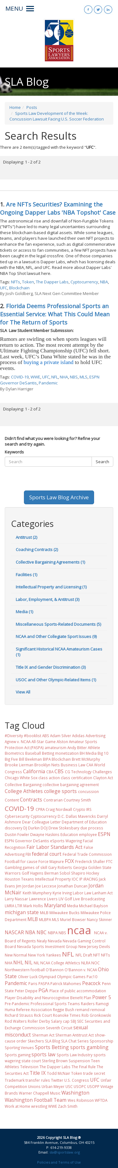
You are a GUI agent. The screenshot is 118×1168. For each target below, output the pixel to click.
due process (91, 827)
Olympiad (47, 976)
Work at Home (17, 1106)
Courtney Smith (77, 799)
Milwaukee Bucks (64, 912)
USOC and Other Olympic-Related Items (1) (56, 680)
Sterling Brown (55, 1060)
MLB (32, 919)
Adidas (78, 735)
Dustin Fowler (17, 834)
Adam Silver (60, 735)
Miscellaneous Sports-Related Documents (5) (58, 624)
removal (97, 1009)
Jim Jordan (25, 885)
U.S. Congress (76, 1080)
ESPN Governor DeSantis (27, 840)
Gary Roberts (60, 867)
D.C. (61, 816)
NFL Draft (84, 954)
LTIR (18, 905)
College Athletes (24, 791)
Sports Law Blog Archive (59, 497)
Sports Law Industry (75, 1054)
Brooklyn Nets (47, 764)
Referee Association (34, 1009)
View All (23, 692)
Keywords (14, 452)
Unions (34, 1086)
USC (69, 1086)
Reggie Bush (63, 1009)
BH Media (88, 753)
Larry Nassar (16, 898)
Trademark (15, 1080)
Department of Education (84, 821)
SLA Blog (52, 1040)
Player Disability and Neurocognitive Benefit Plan (48, 997)
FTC (109, 861)
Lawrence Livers (43, 898)
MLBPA (45, 919)
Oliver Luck (27, 976)
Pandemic (48, 383)
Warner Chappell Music (39, 1093)
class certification (76, 777)
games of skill (35, 867)
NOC (95, 962)
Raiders (88, 1003)
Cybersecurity (17, 816)
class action (49, 777)
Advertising (95, 735)
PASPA (43, 983)
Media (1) (24, 611)
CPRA (40, 809)
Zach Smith (67, 1106)
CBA (49, 771)
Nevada (55, 940)
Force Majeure (51, 861)
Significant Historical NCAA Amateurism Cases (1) (59, 652)
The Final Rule (83, 1066)
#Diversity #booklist (23, 735)
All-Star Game (43, 741)
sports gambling (89, 1047)
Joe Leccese (45, 885)
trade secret (94, 1073)
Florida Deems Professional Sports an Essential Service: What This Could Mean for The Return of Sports (55, 314)
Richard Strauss (19, 1015)
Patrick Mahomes (65, 983)
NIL (28, 962)
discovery (13, 827)
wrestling (39, 1106)
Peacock (91, 983)
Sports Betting (52, 1047)
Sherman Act (43, 1034)
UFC (3, 288)
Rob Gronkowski (96, 1015)
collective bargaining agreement (70, 784)
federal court (46, 853)
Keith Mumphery (37, 892)
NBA (104, 282)
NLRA (85, 962)
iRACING (90, 878)
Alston (62, 741)
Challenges (102, 771)
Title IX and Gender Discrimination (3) (51, 667)
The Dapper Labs (52, 282)
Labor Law (82, 892)
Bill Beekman (30, 759)
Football (12, 861)
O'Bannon (55, 969)
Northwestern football (25, 969)
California (34, 771)
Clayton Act (103, 777)
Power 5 (101, 997)
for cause (28, 861)
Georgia (80, 867)
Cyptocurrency (84, 282)
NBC (42, 932)
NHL (18, 962)
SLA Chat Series (75, 1040)
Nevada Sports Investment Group (47, 946)
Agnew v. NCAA (18, 741)
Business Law (73, 764)
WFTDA (101, 1100)
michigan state (22, 912)
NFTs (15, 282)
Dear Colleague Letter (41, 821)
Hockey (92, 873)
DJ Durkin (31, 827)
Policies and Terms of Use (59, 1162)
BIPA (47, 759)
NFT (96, 954)
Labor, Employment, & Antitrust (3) (47, 599)
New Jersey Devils (94, 946)
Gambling (13, 867)
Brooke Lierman (19, 764)
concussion (88, 791)
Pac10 (92, 976)
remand (82, 1009)
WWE (35, 377)
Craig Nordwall (59, 809)
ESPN (104, 834)
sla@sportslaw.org (64, 1152)
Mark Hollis (33, 905)
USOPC (80, 1086)
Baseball (33, 753)
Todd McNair (58, 1073)
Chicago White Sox (21, 777)
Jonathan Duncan (72, 885)
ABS (45, 735)
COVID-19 (20, 377)
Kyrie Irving (62, 892)
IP (80, 878)
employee (88, 834)
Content (12, 799)
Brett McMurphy (86, 759)
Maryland (55, 905)
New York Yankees (44, 954)
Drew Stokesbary (63, 827)
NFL (54, 377)
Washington (75, 1092)
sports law (43, 1054)
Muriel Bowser (73, 919)
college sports (60, 791)
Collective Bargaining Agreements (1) (50, 562)
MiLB (44, 912)
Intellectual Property (53, 878)
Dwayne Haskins (44, 834)
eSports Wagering (66, 840)
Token (28, 282)
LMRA (9, 905)
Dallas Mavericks (81, 816)
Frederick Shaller (90, 861)
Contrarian (53, 799)
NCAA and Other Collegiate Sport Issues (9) (56, 636)
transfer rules (37, 1080)
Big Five (11, 759)
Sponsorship (101, 1040)
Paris (32, 983)
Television (29, 1066)
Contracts (31, 799)
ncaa (79, 930)
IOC (75, 878)
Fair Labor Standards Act (54, 847)
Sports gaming (18, 1054)
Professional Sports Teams (55, 1003)
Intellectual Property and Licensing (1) (51, 587)
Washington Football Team (35, 1099)
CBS (59, 771)
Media (72, 905)
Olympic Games (71, 976)
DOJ (44, 827)
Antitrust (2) (26, 537)
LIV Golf (65, 898)
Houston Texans (19, 878)
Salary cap (60, 1021)
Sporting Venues (19, 1047)
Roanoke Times (67, 1015)
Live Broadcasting (89, 898)
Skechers (36, 1040)
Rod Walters (16, 1021)
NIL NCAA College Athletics (57, 962)
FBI (28, 854)
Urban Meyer (53, 1086)
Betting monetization (60, 753)
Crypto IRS (82, 809)
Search (102, 461)
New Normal (16, 954)
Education (69, 834)
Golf (25, 873)
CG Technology (78, 771)
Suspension (79, 1060)
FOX (69, 861)
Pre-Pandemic (17, 1003)
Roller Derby (39, 1021)
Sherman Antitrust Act (74, 1034)
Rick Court (43, 1015)
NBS (74, 377)
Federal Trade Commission (87, 854)
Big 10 (103, 753)
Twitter (57, 1080)
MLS (83, 377)
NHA (64, 377)
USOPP (93, 1086)
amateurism (55, 747)
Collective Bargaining (23, 784)
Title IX (38, 1072)
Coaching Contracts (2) (37, 549)
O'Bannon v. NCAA (81, 969)
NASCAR (14, 932)
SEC (80, 1021)
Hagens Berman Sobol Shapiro (57, 873)
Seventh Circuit (59, 1027)
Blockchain (19, 288)
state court (31, 1060)
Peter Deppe (26, 990)
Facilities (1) (26, 574)
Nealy (42, 940)
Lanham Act (102, 892)
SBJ (73, 1021)
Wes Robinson (81, 1100)
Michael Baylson (93, 905)
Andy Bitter (77, 747)
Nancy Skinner (99, 919)
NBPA (53, 932)
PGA (43, 990)
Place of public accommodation (77, 990)
